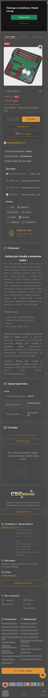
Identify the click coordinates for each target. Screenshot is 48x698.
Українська (24, 17)
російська (24, 23)
